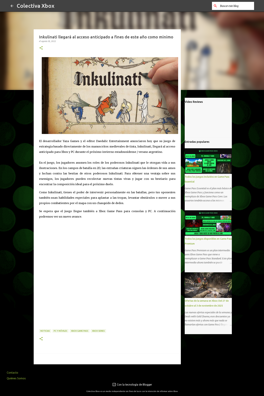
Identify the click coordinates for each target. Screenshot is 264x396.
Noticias (45, 331)
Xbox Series (98, 331)
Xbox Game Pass (79, 331)
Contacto (12, 372)
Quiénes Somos (16, 378)
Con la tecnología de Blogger (132, 384)
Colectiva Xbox (35, 6)
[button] (41, 48)
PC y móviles (60, 331)
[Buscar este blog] (236, 6)
